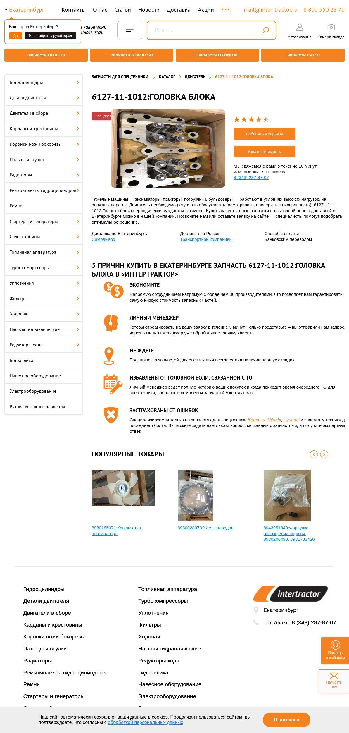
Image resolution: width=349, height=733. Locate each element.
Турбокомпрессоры (44, 264)
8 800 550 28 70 (324, 9)
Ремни (16, 202)
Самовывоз (103, 235)
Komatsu (256, 416)
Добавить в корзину (264, 130)
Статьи (123, 9)
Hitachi (274, 416)
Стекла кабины (44, 233)
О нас (100, 9)
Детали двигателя (44, 94)
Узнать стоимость (264, 148)
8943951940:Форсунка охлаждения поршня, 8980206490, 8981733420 (289, 530)
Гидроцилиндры (44, 79)
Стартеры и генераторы (44, 218)
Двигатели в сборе (44, 110)
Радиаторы (44, 171)
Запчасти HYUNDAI (217, 55)
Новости (149, 9)
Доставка (179, 9)
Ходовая (44, 310)
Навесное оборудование (35, 372)
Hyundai (292, 416)
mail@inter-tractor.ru (271, 9)
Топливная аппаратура (44, 249)
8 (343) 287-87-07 (251, 173)
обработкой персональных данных (145, 722)
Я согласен (286, 719)
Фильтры (44, 295)
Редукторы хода (44, 341)
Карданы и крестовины (44, 125)
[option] (168, 145)
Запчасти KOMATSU (131, 55)
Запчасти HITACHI (45, 55)
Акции (206, 9)
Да (15, 36)
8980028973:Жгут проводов (206, 524)
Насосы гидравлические (44, 326)
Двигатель (195, 73)
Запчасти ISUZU (304, 55)
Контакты (74, 9)
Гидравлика (21, 357)
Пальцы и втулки (44, 156)
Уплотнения (44, 279)
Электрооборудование (33, 388)
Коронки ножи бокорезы (44, 140)
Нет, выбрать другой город (50, 36)
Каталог (167, 73)
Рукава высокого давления (37, 403)
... (226, 7)
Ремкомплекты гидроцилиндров (44, 187)
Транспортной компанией (206, 235)
